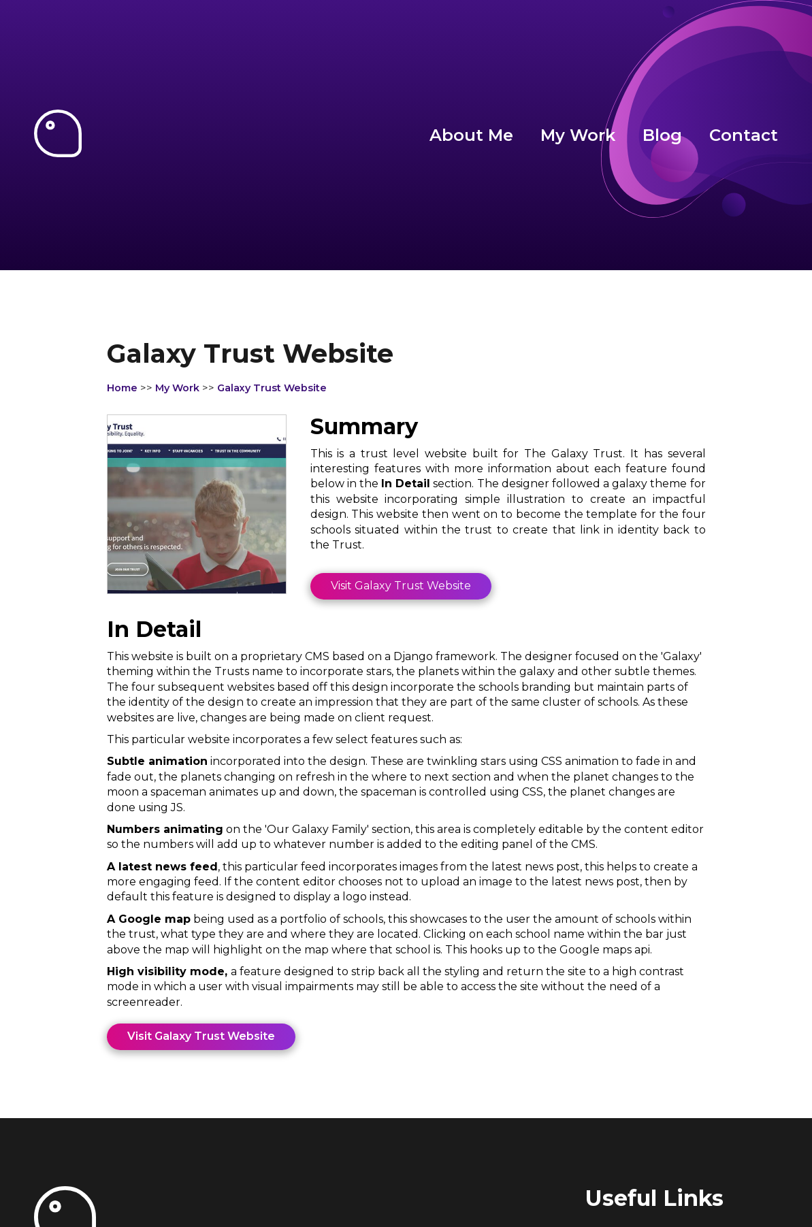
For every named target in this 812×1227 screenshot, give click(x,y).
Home (122, 388)
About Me (471, 135)
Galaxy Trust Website (272, 388)
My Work (577, 135)
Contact (743, 135)
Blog (662, 135)
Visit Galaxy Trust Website (401, 585)
